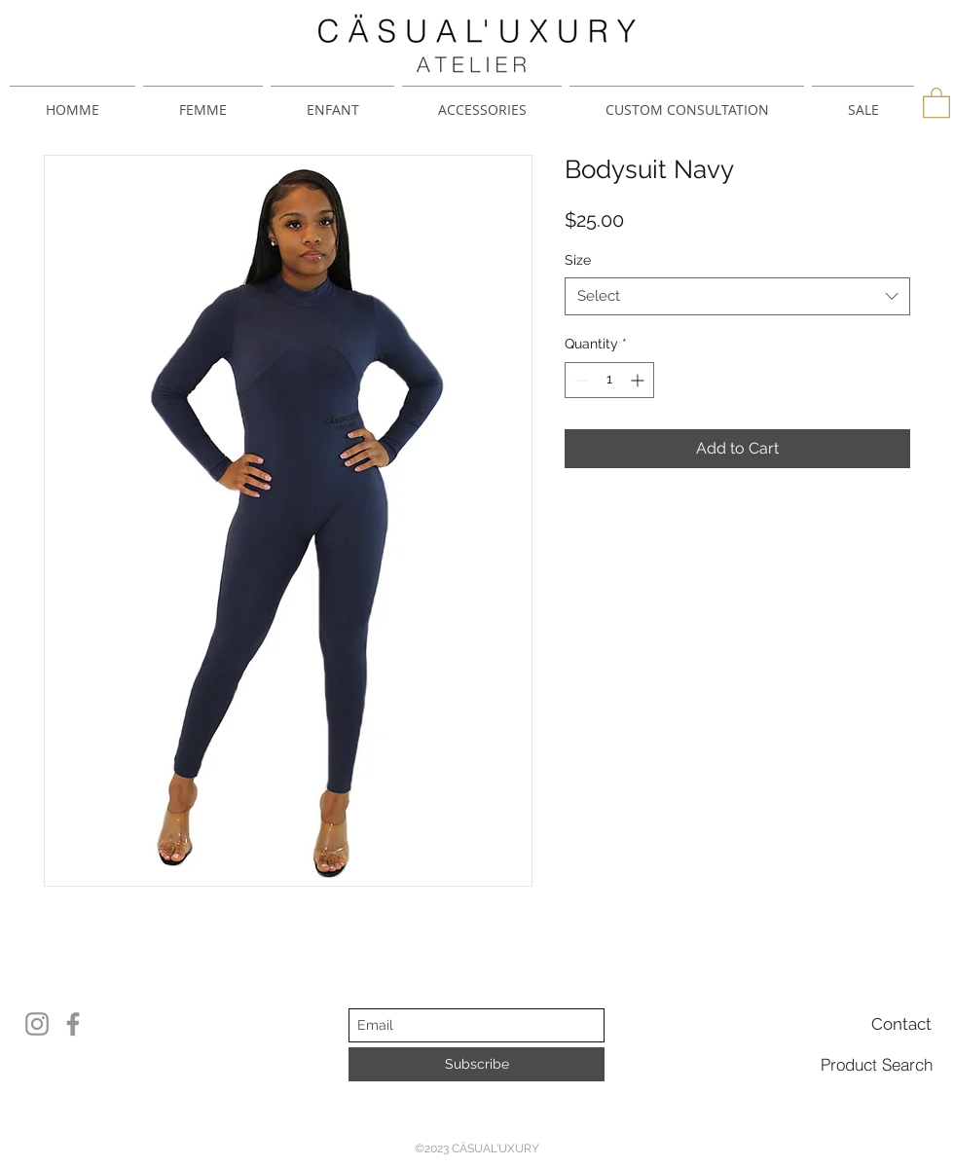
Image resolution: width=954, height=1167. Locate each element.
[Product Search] (876, 1063)
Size (578, 260)
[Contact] (901, 1023)
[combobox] (737, 296)
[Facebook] (73, 1023)
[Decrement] (580, 380)
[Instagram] (37, 1023)
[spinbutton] (609, 380)
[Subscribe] (477, 1064)
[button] (936, 102)
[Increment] (639, 380)
